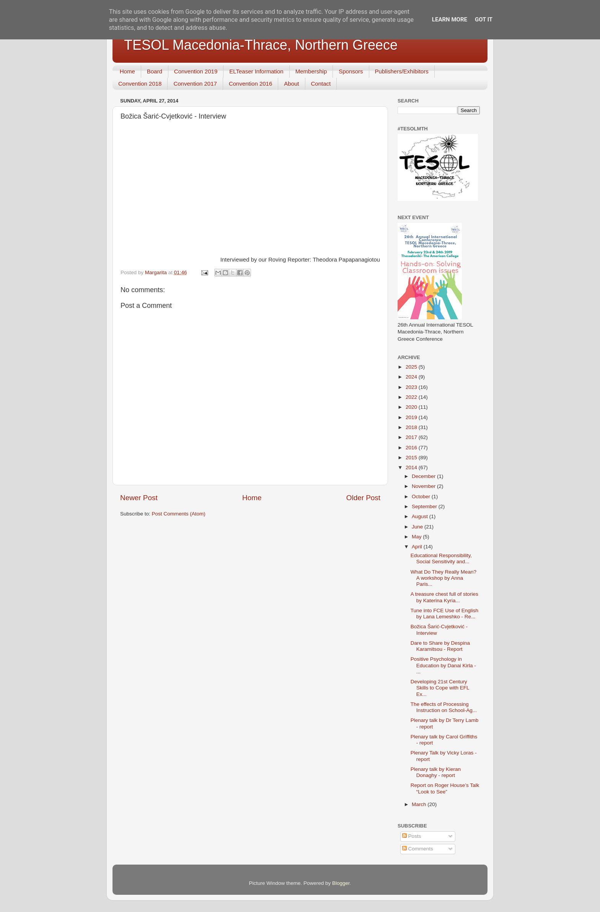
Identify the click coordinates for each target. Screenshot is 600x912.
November (424, 486)
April (418, 546)
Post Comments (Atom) (178, 514)
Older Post (363, 498)
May (417, 537)
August (420, 516)
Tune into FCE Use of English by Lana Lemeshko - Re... (444, 613)
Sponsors (351, 71)
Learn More (449, 19)
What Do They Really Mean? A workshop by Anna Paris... (443, 578)
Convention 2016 (250, 83)
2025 (412, 367)
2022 (412, 397)
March (419, 804)
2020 (412, 407)
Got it (483, 19)
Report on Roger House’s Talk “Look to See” (445, 788)
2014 (412, 467)
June (418, 527)
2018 (412, 427)
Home (127, 71)
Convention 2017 (195, 83)
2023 (412, 387)
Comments (417, 849)
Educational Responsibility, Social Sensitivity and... (441, 558)
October (422, 496)
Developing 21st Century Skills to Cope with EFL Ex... (440, 688)
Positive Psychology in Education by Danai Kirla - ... (443, 665)
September (425, 506)
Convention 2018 (139, 83)
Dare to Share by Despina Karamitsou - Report (440, 646)
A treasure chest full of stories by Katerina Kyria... (444, 597)
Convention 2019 (195, 71)
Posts (411, 836)
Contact (321, 83)
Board (154, 71)
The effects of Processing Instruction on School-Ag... (444, 707)
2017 (412, 437)
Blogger (341, 883)
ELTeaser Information (256, 71)
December (424, 476)
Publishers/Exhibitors (402, 71)
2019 (412, 417)
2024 (412, 377)
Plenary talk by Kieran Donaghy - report (436, 772)
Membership (311, 71)
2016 (412, 447)
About (291, 83)
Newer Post (139, 498)
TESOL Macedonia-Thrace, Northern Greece (261, 45)
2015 (412, 457)
